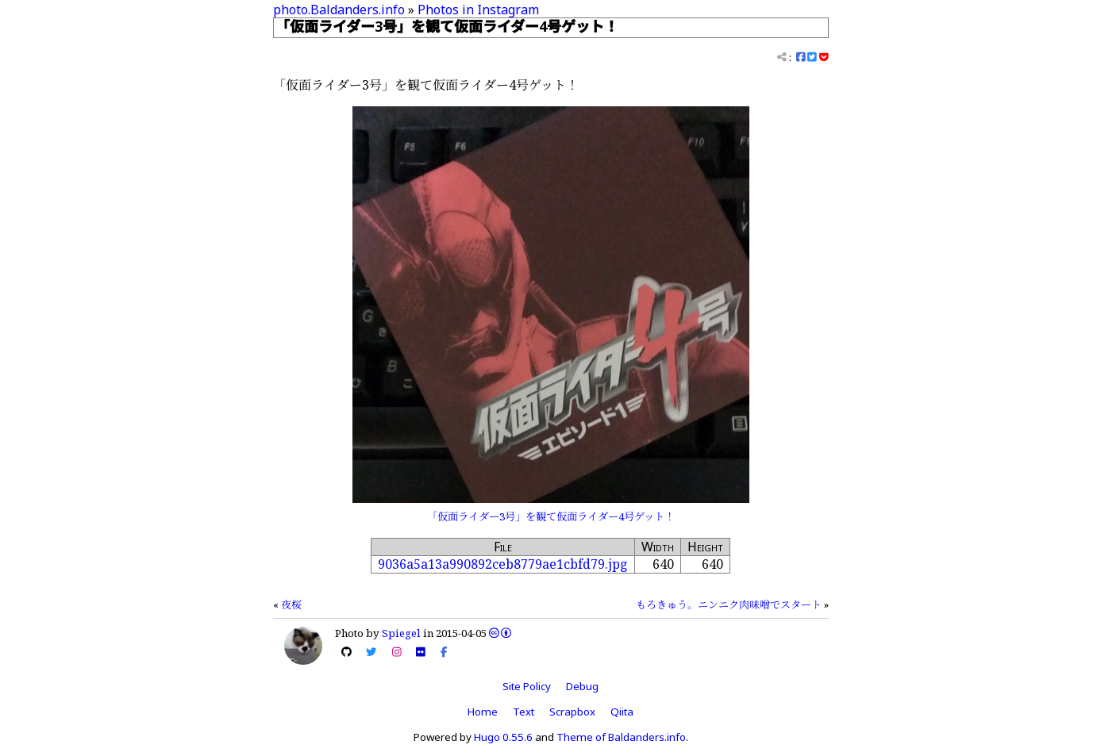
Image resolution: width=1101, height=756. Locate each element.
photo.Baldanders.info (339, 9)
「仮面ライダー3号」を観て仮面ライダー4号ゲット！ (551, 516)
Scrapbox (572, 711)
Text (523, 711)
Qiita (621, 711)
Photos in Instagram (478, 9)
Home (483, 711)
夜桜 (291, 604)
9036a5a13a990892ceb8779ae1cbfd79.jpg (503, 564)
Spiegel (401, 633)
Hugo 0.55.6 (503, 737)
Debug (582, 686)
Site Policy (526, 686)
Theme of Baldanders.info (621, 737)
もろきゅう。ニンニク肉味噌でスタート (729, 604)
